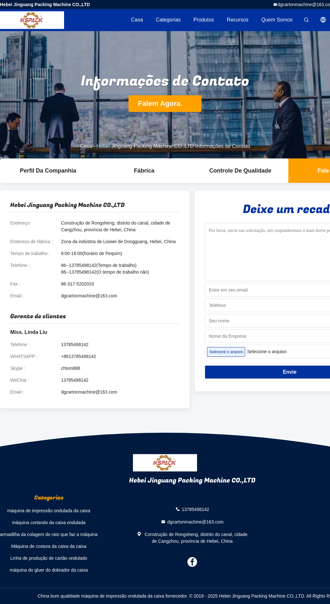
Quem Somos (277, 19)
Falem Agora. (165, 103)
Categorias (168, 19)
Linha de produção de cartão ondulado (48, 558)
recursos (238, 19)
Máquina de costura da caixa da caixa (49, 546)
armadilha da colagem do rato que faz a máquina (48, 534)
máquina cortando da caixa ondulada (49, 522)
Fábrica (144, 170)
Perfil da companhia (48, 170)
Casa (137, 19)
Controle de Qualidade (240, 170)
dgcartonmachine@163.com (89, 295)
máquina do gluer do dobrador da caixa (49, 570)
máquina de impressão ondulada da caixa (48, 510)
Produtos (204, 19)
